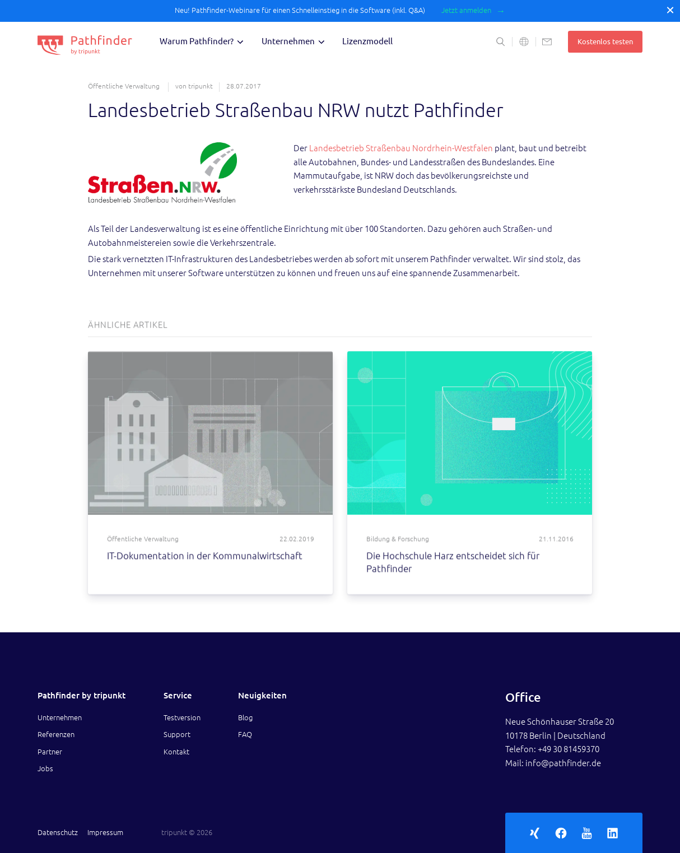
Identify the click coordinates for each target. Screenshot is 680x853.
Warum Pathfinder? (197, 41)
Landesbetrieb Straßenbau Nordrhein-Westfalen (401, 148)
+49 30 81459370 (568, 749)
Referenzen (56, 734)
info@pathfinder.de (563, 763)
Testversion (182, 717)
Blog (245, 717)
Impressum (105, 832)
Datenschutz (58, 832)
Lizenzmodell (367, 41)
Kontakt (176, 751)
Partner (50, 751)
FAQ (245, 734)
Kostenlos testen (605, 41)
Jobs (45, 768)
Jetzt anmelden (466, 10)
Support (177, 734)
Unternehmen (288, 41)
